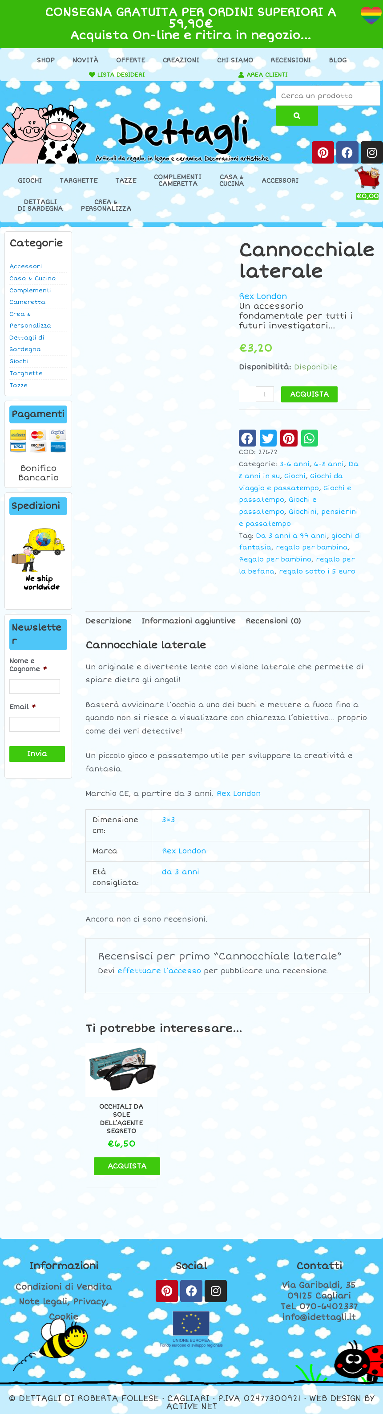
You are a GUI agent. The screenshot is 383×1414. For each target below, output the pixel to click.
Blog (338, 60)
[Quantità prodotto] (265, 394)
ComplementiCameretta (178, 181)
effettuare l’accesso (159, 971)
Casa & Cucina (32, 279)
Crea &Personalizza (106, 206)
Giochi (30, 181)
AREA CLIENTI (268, 74)
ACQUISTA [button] (131, 1160)
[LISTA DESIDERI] (88, 75)
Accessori (280, 181)
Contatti (319, 1261)
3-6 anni (294, 464)
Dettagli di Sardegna (26, 344)
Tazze (125, 181)
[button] (247, 438)
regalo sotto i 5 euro (317, 571)
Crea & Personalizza (30, 320)
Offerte (130, 60)
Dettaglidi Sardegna (40, 206)
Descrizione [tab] (108, 621)
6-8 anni (329, 464)
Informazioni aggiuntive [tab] (188, 621)
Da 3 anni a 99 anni (291, 536)
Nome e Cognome (28, 665)
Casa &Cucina (231, 181)
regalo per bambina (312, 548)
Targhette (78, 181)
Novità (85, 60)
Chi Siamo (235, 60)
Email (22, 707)
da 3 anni (180, 872)
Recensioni (291, 60)
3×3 (168, 820)
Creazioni (181, 60)
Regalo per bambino (275, 560)
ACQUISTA (309, 394)
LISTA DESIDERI (120, 74)
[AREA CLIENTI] (239, 75)
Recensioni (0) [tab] (273, 621)
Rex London (264, 297)
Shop (46, 60)
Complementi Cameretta (30, 296)
